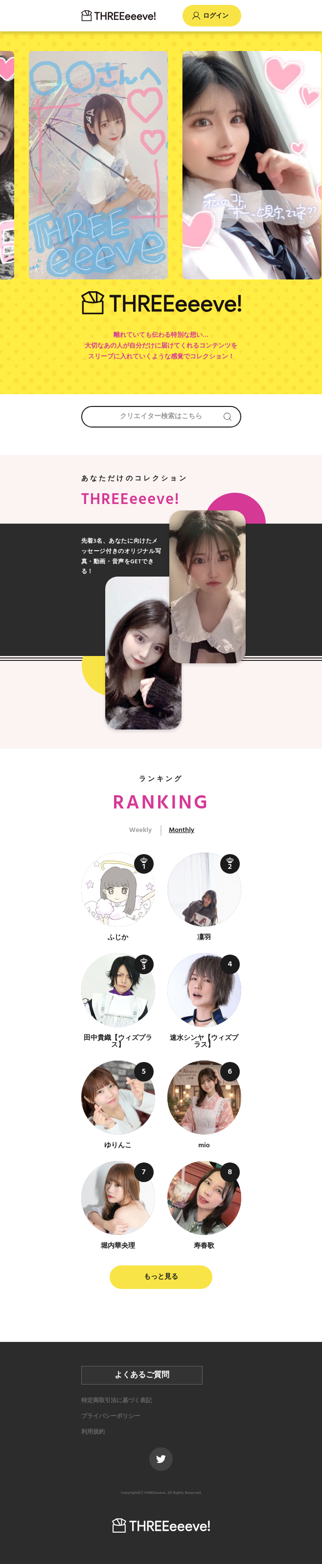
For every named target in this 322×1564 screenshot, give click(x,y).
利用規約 (93, 1432)
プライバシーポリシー (110, 1416)
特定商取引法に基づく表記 (116, 1401)
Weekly (140, 830)
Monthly (181, 830)
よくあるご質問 (142, 1375)
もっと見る (161, 1277)
